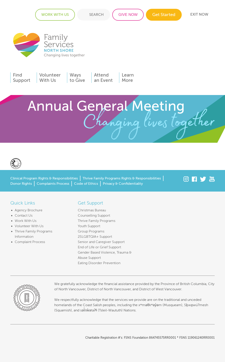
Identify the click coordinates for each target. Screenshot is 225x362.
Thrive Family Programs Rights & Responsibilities (122, 178)
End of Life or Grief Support (99, 247)
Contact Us (24, 216)
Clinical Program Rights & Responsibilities (44, 178)
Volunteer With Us (29, 226)
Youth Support (89, 226)
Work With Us (25, 221)
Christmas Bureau (92, 210)
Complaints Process (53, 184)
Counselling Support (94, 216)
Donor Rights (21, 184)
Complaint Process (30, 242)
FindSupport (21, 77)
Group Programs (91, 231)
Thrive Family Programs (96, 221)
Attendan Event (103, 77)
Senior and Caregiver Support (101, 242)
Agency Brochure (28, 210)
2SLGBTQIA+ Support (95, 237)
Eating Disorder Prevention (99, 263)
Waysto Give (77, 77)
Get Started (163, 14)
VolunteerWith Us (50, 77)
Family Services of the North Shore (48, 44)
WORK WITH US (55, 15)
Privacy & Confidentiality (123, 184)
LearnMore (128, 77)
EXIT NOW (199, 14)
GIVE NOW (128, 15)
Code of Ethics (86, 184)
